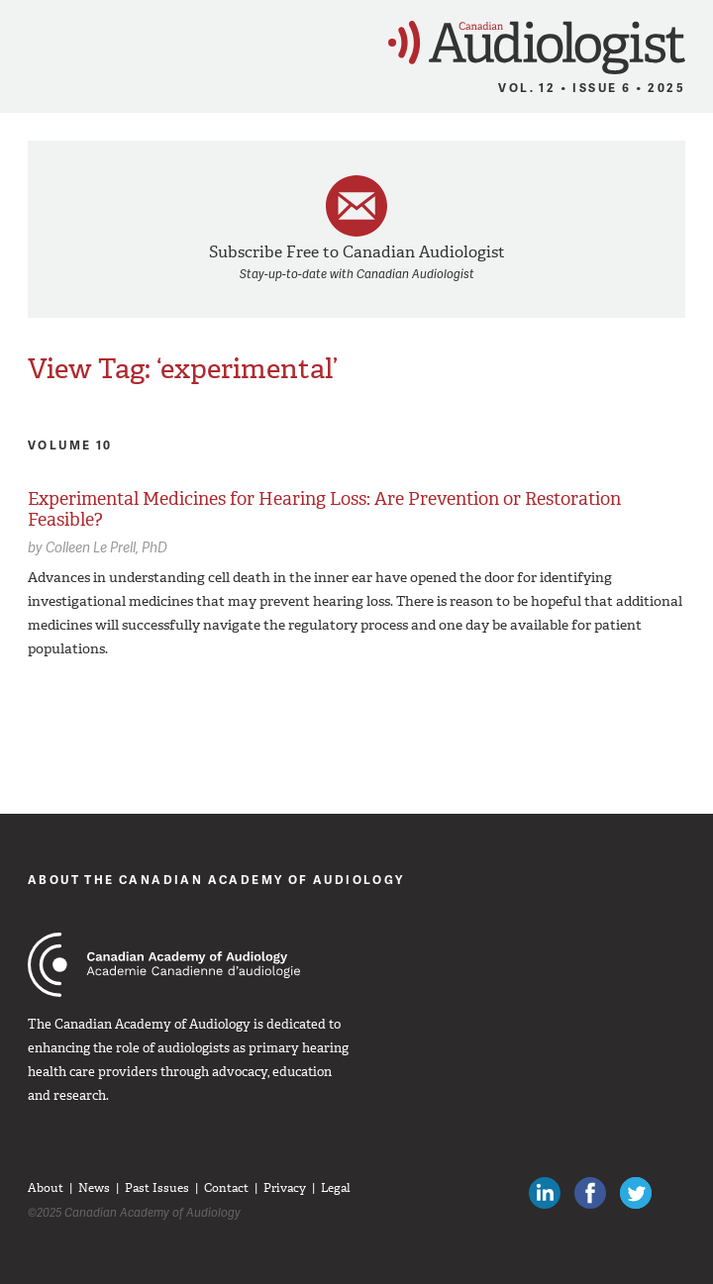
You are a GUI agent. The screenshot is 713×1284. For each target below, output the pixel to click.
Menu (24, 41)
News (94, 1188)
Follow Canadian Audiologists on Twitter (636, 1193)
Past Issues (157, 1188)
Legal (336, 1188)
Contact (226, 1188)
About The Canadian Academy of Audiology (216, 879)
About (45, 1188)
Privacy (284, 1188)
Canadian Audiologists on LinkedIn (544, 1193)
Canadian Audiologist (536, 48)
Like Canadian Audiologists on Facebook (590, 1193)
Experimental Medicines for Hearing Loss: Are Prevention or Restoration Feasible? (324, 510)
